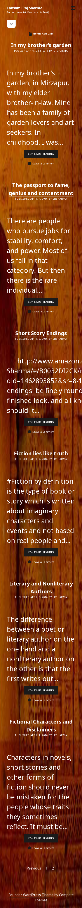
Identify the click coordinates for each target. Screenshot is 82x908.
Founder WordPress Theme (31, 894)
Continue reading (43, 155)
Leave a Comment (43, 163)
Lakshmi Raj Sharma (24, 7)
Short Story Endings (41, 333)
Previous (34, 868)
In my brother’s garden (41, 45)
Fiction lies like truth (41, 453)
